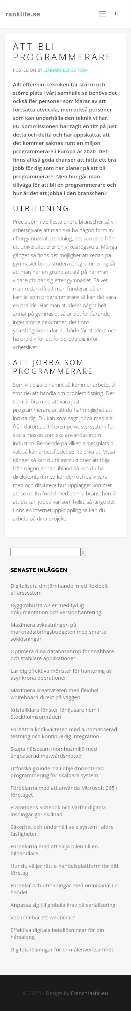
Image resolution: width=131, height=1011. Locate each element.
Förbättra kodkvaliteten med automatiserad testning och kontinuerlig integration (63, 733)
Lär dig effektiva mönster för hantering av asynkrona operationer (61, 674)
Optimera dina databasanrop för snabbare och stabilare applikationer (62, 655)
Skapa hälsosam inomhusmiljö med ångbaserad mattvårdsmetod (53, 752)
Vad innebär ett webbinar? (42, 917)
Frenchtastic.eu (89, 992)
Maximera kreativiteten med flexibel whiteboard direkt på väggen (54, 694)
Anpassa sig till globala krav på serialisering (62, 904)
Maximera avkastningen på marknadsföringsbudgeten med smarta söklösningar (58, 631)
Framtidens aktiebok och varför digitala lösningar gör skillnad (58, 811)
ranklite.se (23, 14)
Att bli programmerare (63, 51)
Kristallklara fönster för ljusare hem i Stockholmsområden (54, 713)
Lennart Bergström (65, 70)
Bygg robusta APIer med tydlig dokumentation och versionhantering (55, 609)
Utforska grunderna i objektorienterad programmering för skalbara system (57, 772)
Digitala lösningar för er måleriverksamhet (61, 949)
